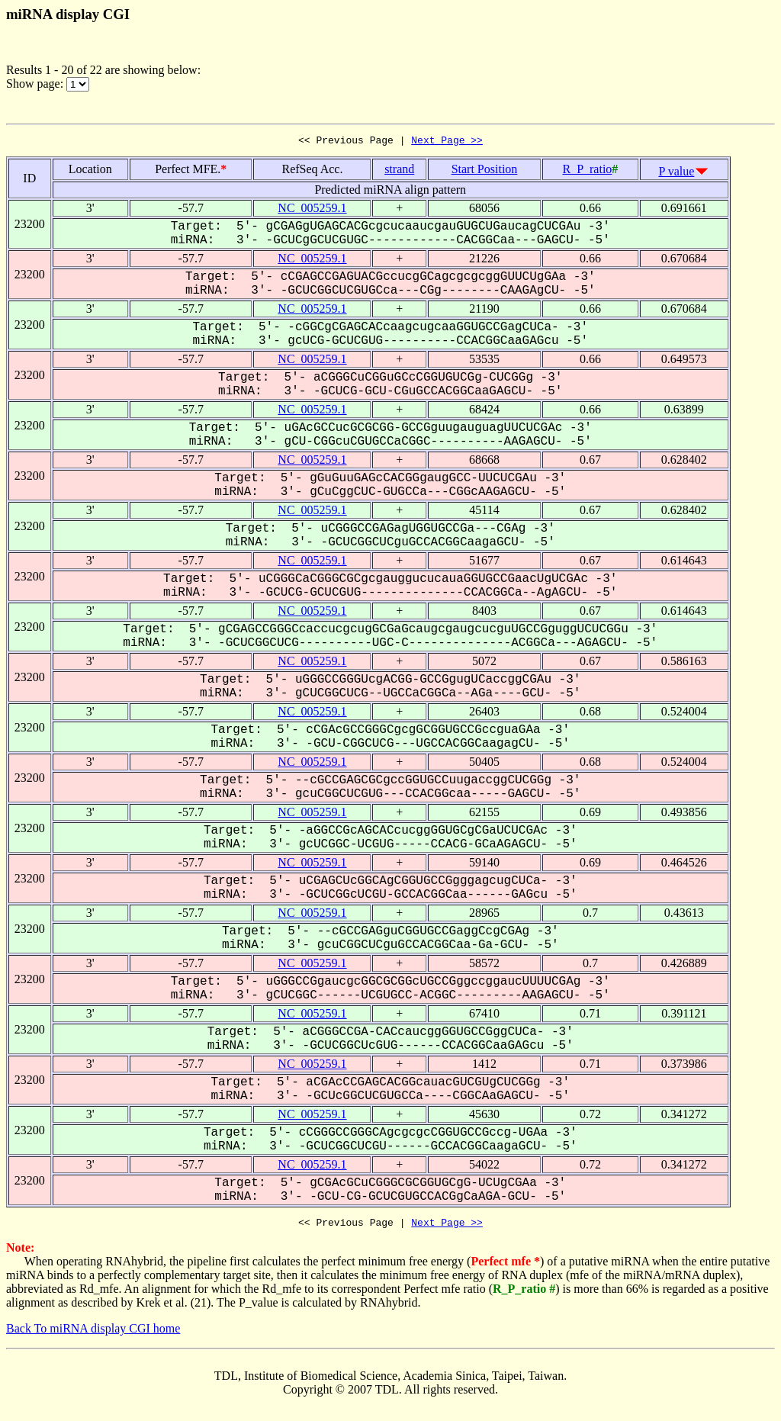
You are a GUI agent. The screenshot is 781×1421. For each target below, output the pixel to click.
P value (676, 173)
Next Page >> (447, 142)
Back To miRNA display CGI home (93, 1332)
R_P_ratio (587, 171)
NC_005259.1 (312, 210)
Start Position (485, 171)
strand (399, 171)
